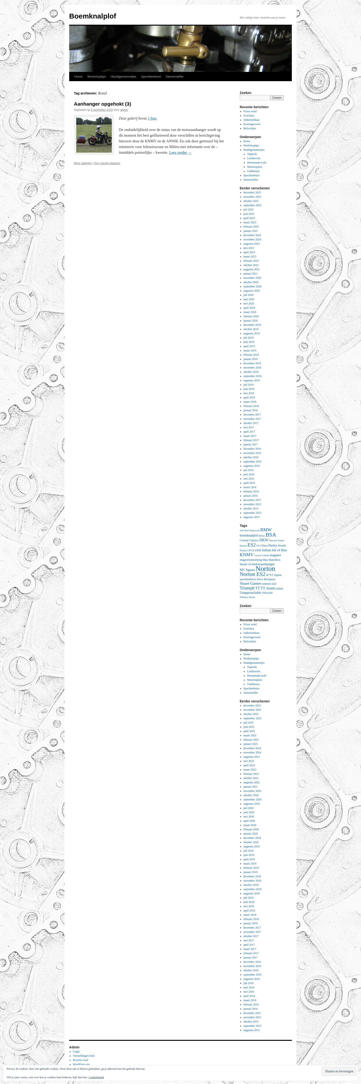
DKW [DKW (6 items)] (263, 540)
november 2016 (252, 453)
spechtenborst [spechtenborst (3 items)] (248, 579)
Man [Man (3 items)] (265, 559)
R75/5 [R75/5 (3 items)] (269, 575)
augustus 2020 (252, 290)
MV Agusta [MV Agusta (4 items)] (247, 570)
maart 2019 (250, 350)
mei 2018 (249, 393)
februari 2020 (251, 316)
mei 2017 (249, 427)
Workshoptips (96, 76)
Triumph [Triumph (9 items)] (247, 588)
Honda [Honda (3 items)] (282, 545)
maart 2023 (250, 256)
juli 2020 (249, 295)
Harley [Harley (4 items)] (272, 545)
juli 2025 (249, 209)
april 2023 (249, 252)
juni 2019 (249, 342)
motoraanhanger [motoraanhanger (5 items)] (263, 564)
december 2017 (252, 414)
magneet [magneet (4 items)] (275, 555)
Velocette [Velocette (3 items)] (267, 592)
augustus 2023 (252, 243)
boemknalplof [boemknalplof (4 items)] (249, 535)
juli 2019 (249, 337)
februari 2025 (251, 226)
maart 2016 (250, 487)
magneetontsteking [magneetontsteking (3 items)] (251, 559)
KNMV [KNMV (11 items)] (247, 554)
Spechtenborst (151, 76)
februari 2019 (251, 354)
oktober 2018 (251, 372)
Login (76, 1051)
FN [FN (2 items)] (258, 545)
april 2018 (249, 397)
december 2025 (252, 192)
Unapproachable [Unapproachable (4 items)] (250, 592)
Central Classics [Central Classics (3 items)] (249, 540)
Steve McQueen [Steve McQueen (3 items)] (266, 579)
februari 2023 (251, 260)
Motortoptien (254, 166)
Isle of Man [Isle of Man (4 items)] (279, 550)
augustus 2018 (252, 380)
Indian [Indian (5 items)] (266, 550)
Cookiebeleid (96, 1077)
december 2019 (252, 325)
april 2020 (249, 307)
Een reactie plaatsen (107, 163)
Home (78, 76)
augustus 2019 (252, 333)
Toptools (252, 154)
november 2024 (252, 239)
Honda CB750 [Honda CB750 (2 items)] (247, 550)
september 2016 (253, 461)
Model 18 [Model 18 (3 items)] (245, 564)
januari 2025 (251, 231)
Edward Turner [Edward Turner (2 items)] (276, 540)
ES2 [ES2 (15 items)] (252, 545)
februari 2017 (251, 440)
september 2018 (253, 376)
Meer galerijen (83, 163)
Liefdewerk (253, 158)
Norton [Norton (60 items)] (265, 568)
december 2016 (252, 448)
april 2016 (249, 483)
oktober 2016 (251, 457)
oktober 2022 (251, 265)
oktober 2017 (251, 423)
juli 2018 (249, 384)
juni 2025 (249, 213)
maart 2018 (250, 401)
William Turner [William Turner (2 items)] (247, 597)
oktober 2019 (251, 329)
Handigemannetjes (123, 76)
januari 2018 (251, 410)
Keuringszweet (252, 124)
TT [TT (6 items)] (257, 588)
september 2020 (253, 286)
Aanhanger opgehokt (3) (102, 104)
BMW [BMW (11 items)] (266, 529)
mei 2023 (249, 248)
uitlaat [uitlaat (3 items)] (279, 588)
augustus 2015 (252, 517)
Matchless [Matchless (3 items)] (274, 559)
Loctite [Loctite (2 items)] (258, 555)
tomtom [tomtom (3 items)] (266, 583)
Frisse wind (250, 111)
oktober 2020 (251, 282)
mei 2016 (249, 478)
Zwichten (249, 115)
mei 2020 (249, 303)
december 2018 (252, 363)
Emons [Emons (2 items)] (243, 545)
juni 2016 (249, 474)
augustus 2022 (252, 269)
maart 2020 (250, 312)
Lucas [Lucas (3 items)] (265, 555)
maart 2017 (250, 436)
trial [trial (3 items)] (274, 583)
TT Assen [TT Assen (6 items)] (268, 588)
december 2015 (252, 500)
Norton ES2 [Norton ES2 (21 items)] (253, 574)
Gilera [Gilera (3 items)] (264, 545)
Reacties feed (80, 1060)
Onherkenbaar (252, 119)
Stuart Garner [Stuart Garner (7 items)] (250, 583)
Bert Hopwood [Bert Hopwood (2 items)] (252, 530)
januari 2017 (251, 444)
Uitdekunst (253, 171)
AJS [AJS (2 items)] (242, 530)
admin (124, 110)
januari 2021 (251, 273)
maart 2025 (250, 222)
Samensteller (175, 76)
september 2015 (253, 512)
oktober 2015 (251, 508)
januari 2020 (251, 320)
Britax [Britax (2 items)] (262, 535)
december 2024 (252, 235)
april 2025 (249, 218)
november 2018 (252, 367)
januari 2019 (251, 359)
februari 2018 (251, 406)
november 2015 (252, 504)
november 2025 (252, 196)
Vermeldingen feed (84, 1055)
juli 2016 (249, 470)
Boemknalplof (92, 16)
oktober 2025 (251, 201)
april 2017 (249, 431)
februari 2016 (251, 491)
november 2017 (252, 419)
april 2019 (249, 346)
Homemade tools (256, 162)
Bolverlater (250, 128)
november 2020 (252, 278)
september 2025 (253, 205)
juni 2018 (249, 389)
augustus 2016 (252, 465)
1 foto (152, 118)
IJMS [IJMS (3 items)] (258, 550)
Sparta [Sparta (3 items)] (278, 575)
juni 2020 (249, 299)
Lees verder (180, 152)
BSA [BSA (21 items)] (271, 535)
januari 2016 (251, 495)
